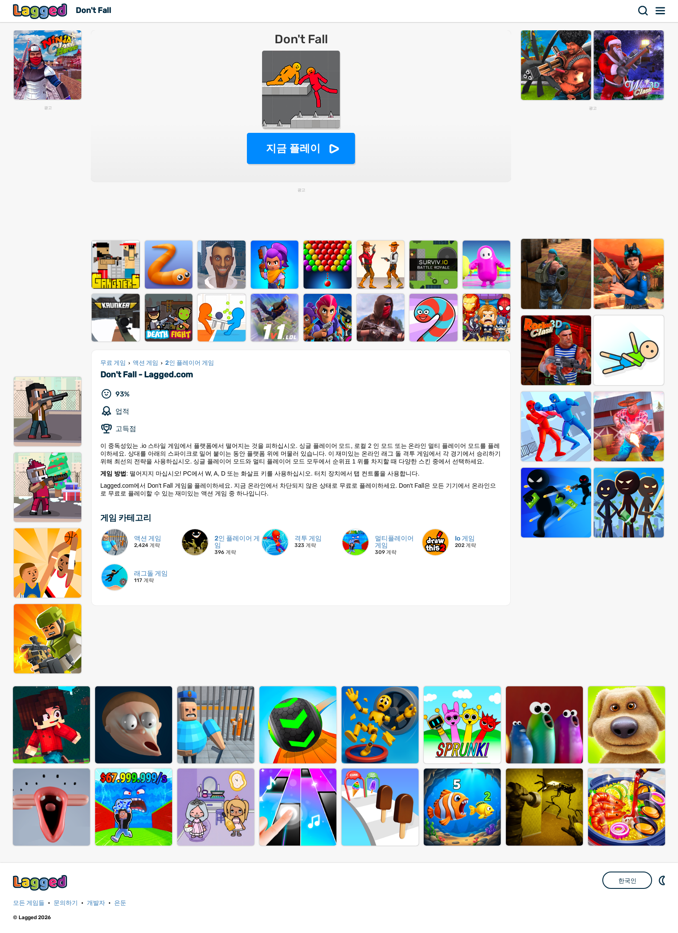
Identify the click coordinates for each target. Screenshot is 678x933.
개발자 (96, 903)
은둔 (120, 903)
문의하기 (66, 903)
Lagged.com (41, 883)
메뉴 (660, 11)
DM (663, 880)
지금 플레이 (293, 148)
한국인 (627, 880)
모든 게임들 (29, 903)
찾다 (643, 11)
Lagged (41, 11)
